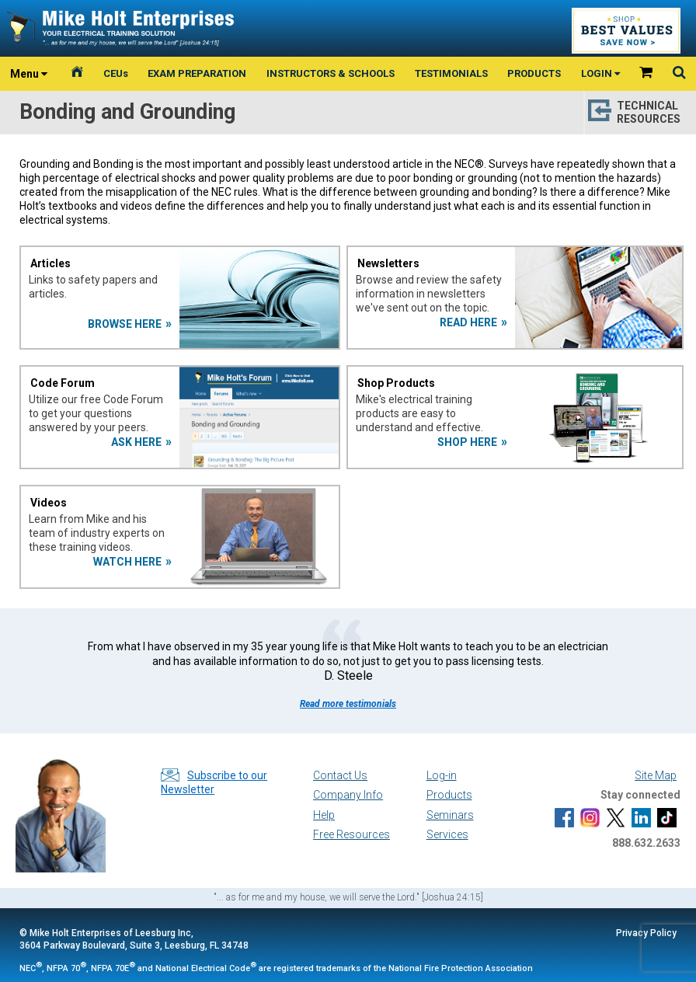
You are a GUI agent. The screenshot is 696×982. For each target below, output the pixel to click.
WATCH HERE (127, 561)
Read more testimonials (348, 703)
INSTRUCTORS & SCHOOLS (330, 73)
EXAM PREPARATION (197, 73)
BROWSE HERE (125, 324)
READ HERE (468, 322)
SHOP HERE (467, 442)
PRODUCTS (534, 73)
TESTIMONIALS (451, 73)
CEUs (115, 73)
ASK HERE (136, 442)
